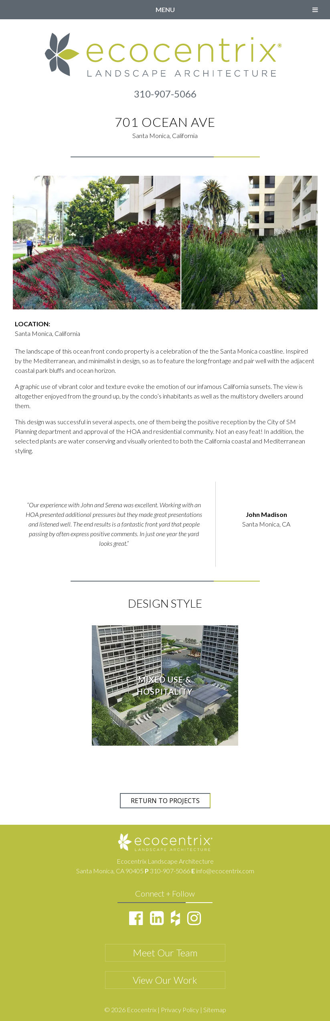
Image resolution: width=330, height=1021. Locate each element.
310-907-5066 (165, 94)
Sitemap (214, 1009)
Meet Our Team (165, 952)
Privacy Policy (180, 1009)
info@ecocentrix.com (225, 871)
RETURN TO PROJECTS (165, 800)
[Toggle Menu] (315, 9)
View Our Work (165, 980)
